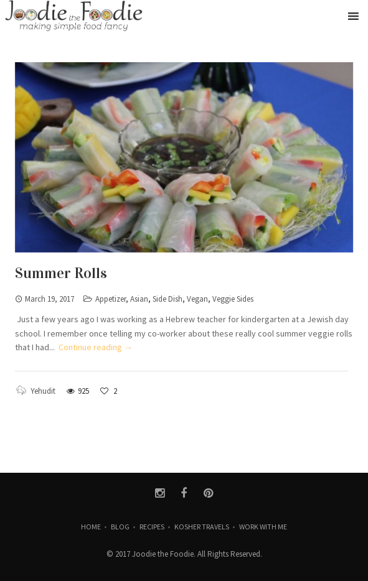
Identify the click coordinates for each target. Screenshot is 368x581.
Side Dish (167, 299)
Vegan (197, 299)
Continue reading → (96, 347)
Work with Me (263, 526)
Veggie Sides (232, 299)
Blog (120, 526)
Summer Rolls (61, 273)
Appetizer (110, 299)
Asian (139, 299)
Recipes (151, 526)
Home (91, 526)
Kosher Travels (201, 526)
